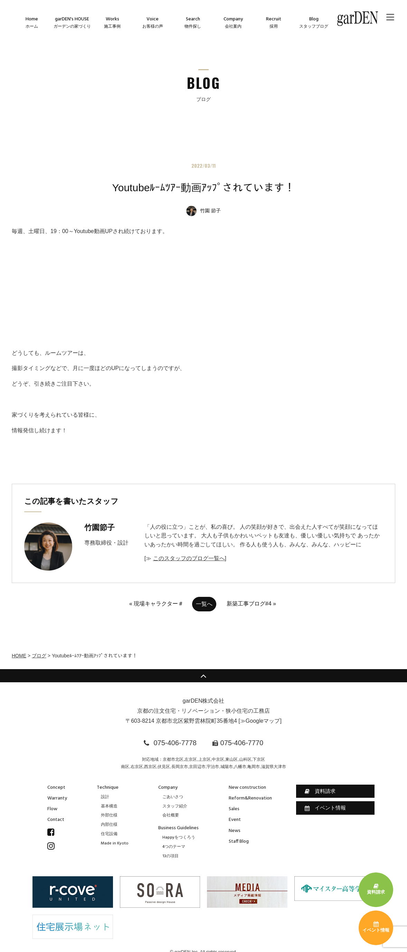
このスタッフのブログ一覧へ (189, 558)
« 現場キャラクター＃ (156, 604)
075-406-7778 (175, 743)
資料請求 (320, 791)
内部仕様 (109, 824)
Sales (234, 809)
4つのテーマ (173, 846)
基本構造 (109, 806)
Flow (52, 809)
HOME (19, 655)
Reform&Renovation (250, 798)
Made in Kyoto (115, 843)
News (234, 831)
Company (168, 788)
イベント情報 (325, 808)
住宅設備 (109, 834)
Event (235, 820)
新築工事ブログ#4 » (251, 604)
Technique (108, 788)
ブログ (39, 655)
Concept (56, 788)
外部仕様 (109, 815)
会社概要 (170, 815)
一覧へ (204, 604)
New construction (247, 788)
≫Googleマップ (260, 721)
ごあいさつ (172, 797)
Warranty (57, 798)
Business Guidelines (178, 828)
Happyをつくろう (178, 837)
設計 (105, 797)
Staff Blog (239, 841)
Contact (55, 820)
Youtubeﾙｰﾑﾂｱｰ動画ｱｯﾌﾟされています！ (203, 187)
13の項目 (170, 856)
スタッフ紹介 (174, 806)
